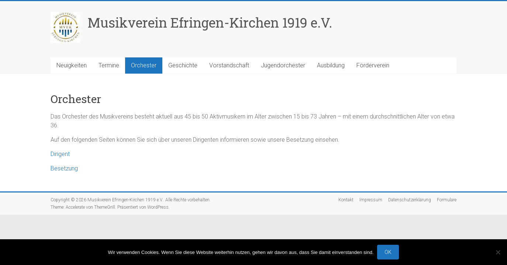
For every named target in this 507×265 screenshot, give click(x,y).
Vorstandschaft (229, 65)
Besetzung (64, 168)
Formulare (446, 199)
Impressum (370, 199)
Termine (109, 65)
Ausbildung (331, 65)
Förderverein (372, 65)
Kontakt (345, 199)
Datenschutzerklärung (409, 199)
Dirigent (60, 154)
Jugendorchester (283, 65)
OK (388, 252)
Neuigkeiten (71, 65)
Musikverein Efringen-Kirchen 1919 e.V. (209, 22)
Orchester (143, 65)
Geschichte (182, 65)
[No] (497, 252)
